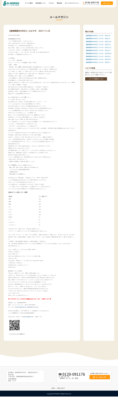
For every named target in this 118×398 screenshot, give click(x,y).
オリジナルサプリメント (72, 3)
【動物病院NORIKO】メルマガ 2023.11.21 (98, 47)
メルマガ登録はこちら (96, 79)
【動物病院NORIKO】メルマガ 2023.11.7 (97, 50)
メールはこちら (101, 377)
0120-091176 (73, 374)
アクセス (51, 3)
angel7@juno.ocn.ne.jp (32, 307)
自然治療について (40, 3)
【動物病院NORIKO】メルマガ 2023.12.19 (98, 41)
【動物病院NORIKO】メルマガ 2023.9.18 (97, 59)
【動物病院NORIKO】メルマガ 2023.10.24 (98, 53)
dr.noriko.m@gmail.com (20, 307)
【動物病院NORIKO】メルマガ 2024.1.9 (97, 38)
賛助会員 (59, 3)
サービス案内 (29, 3)
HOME (53, 388)
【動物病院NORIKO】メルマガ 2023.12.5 (97, 44)
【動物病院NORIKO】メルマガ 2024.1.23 (97, 35)
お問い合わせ (107, 3)
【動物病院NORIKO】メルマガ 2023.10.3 (97, 56)
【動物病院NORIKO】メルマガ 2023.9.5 (97, 62)
